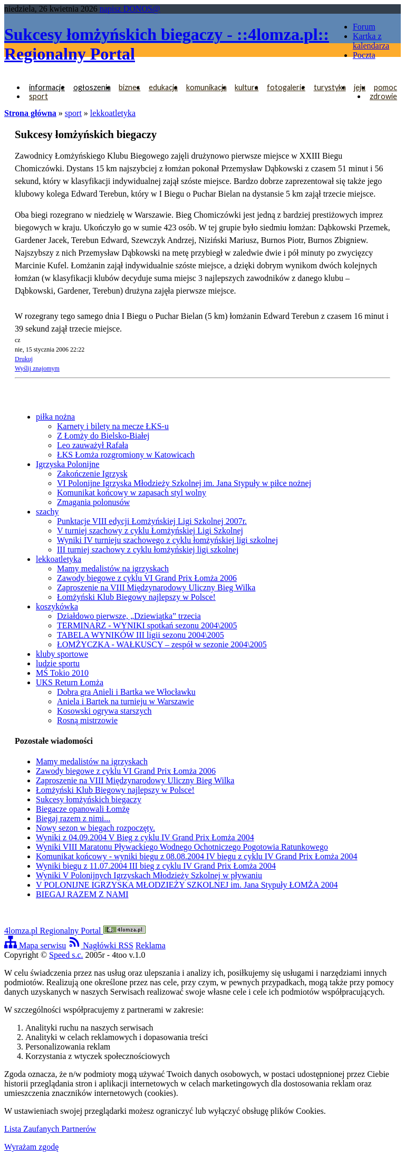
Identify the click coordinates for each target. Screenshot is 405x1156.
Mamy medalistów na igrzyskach (113, 568)
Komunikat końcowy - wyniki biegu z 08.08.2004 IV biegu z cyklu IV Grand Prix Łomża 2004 (197, 856)
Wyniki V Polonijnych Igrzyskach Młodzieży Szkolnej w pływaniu (149, 875)
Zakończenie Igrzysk (92, 473)
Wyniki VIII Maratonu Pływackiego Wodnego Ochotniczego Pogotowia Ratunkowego (182, 846)
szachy (47, 511)
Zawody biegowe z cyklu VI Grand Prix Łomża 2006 (147, 578)
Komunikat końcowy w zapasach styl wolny (131, 492)
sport (38, 96)
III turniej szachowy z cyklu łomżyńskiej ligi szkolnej (147, 549)
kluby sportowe (62, 653)
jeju (359, 87)
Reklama (151, 945)
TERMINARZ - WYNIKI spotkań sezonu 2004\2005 (147, 625)
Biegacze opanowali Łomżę (83, 808)
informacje (47, 87)
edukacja (163, 87)
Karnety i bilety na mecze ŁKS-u (113, 426)
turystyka (330, 87)
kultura (246, 87)
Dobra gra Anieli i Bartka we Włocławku (126, 691)
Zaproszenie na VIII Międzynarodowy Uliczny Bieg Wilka (156, 587)
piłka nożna (55, 416)
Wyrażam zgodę (31, 1146)
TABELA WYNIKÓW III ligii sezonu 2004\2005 (140, 634)
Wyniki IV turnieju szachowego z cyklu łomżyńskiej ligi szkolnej (167, 540)
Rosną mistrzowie (87, 720)
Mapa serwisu (35, 945)
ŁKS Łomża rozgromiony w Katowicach (126, 454)
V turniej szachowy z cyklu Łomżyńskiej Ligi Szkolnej (150, 530)
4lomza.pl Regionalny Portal (75, 930)
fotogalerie (286, 87)
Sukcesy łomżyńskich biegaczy (88, 799)
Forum (364, 26)
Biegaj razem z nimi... (73, 818)
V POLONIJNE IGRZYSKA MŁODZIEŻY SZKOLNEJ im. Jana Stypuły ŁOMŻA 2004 (187, 884)
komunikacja (206, 87)
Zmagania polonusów (93, 502)
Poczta (364, 55)
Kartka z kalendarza (371, 41)
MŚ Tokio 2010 (62, 672)
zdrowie (383, 96)
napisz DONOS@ (130, 8)
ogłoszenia (92, 87)
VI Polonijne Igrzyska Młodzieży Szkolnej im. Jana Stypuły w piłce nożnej (184, 483)
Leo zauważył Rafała (92, 445)
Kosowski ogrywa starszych (104, 710)
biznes (129, 87)
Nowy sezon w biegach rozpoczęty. (95, 827)
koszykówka (57, 606)
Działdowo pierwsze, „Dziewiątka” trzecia (129, 615)
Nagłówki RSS (100, 945)
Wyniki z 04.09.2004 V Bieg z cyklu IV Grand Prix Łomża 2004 (145, 837)
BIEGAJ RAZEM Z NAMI (82, 894)
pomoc (385, 87)
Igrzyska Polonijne (67, 464)
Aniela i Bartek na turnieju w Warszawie (125, 701)
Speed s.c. (66, 954)
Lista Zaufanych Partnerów (50, 1128)
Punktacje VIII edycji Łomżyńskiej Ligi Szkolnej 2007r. (152, 521)
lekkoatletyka (113, 113)
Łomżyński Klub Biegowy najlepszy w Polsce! (136, 596)
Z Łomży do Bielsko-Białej (103, 435)
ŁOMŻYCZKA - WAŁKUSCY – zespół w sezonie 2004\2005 (162, 644)
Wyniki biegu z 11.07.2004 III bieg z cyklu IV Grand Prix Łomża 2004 (156, 865)
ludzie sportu (58, 663)
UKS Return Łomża (69, 682)
